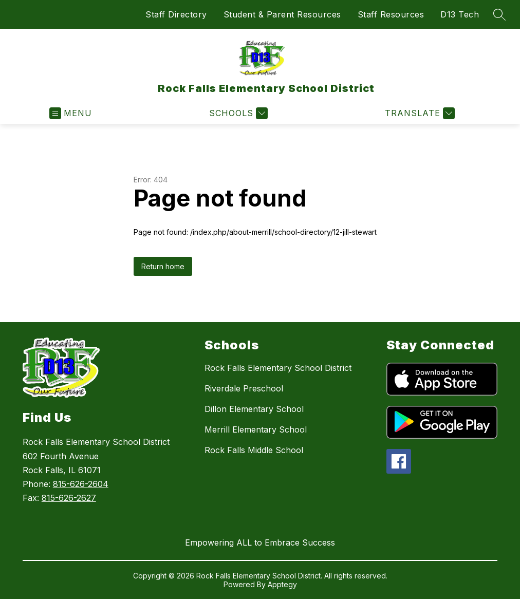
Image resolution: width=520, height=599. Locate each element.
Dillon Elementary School (254, 409)
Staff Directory (176, 14)
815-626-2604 (80, 484)
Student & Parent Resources (282, 14)
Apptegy (282, 584)
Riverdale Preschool (244, 388)
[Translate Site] (418, 113)
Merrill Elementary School (256, 429)
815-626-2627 (69, 498)
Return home (162, 266)
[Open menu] (70, 113)
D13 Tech (459, 14)
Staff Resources (391, 14)
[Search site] (499, 14)
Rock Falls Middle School (254, 450)
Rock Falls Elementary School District (278, 368)
